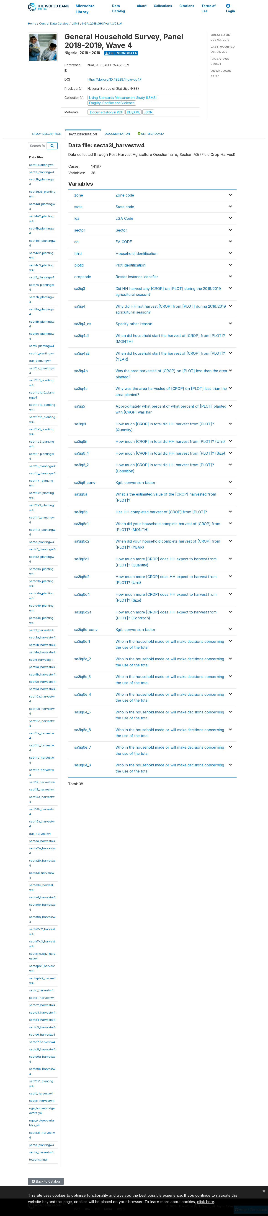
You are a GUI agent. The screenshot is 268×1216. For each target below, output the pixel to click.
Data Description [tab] (83, 134)
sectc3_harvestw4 (42, 1012)
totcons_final (38, 1159)
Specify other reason (134, 323)
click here (205, 1201)
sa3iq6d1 (81, 559)
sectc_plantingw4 (41, 542)
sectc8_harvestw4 (42, 1049)
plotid (79, 265)
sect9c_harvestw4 (42, 681)
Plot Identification (130, 265)
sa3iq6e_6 (82, 730)
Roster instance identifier (137, 276)
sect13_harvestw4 (42, 789)
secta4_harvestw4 (42, 897)
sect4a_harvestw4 (42, 652)
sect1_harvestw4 (41, 1093)
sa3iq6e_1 (82, 641)
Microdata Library (84, 9)
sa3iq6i (80, 424)
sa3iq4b (81, 371)
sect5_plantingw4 (41, 277)
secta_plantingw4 (41, 1145)
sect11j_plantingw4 (42, 473)
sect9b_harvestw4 (42, 674)
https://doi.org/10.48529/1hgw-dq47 (115, 79)
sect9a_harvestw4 (42, 667)
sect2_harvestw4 (41, 630)
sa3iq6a (80, 494)
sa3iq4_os (82, 323)
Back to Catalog (46, 1181)
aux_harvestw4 (40, 833)
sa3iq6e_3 (82, 676)
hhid (78, 253)
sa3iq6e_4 (82, 694)
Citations (186, 6)
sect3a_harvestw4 (42, 637)
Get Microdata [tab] (151, 133)
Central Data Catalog (54, 23)
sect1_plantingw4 (41, 165)
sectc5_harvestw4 (42, 1027)
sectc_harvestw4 (41, 990)
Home (32, 23)
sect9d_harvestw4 (42, 689)
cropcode (82, 276)
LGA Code (124, 218)
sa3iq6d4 (82, 594)
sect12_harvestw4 (42, 782)
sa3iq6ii (80, 441)
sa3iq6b (81, 512)
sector (79, 230)
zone (78, 195)
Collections (163, 6)
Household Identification (136, 253)
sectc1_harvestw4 (42, 997)
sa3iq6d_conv (86, 629)
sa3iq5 (79, 406)
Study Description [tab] (46, 133)
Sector (121, 230)
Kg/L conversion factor (135, 482)
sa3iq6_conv (84, 482)
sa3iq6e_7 (82, 747)
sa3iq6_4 (81, 453)
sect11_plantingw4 (42, 353)
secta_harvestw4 (41, 1152)
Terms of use (208, 8)
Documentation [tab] (117, 133)
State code (125, 206)
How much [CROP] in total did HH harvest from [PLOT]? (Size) (170, 453)
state (78, 206)
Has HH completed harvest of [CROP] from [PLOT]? (161, 512)
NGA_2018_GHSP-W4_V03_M (102, 23)
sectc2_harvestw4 (42, 1005)
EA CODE (124, 241)
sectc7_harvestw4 (42, 1042)
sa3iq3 (79, 288)
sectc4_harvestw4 (42, 1020)
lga (76, 218)
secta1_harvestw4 (41, 1100)
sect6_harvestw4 (41, 659)
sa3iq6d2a (82, 612)
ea (76, 241)
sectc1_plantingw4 (42, 549)
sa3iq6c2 (81, 541)
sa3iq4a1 (81, 335)
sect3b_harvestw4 (42, 645)
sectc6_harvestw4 (42, 1034)
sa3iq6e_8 (82, 765)
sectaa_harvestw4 (42, 841)
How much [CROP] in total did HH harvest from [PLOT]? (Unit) (170, 441)
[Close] (264, 1191)
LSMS (75, 23)
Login (230, 8)
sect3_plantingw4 (41, 172)
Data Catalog (118, 8)
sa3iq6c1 (81, 523)
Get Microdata (121, 53)
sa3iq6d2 (81, 576)
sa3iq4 (79, 306)
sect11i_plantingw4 (42, 466)
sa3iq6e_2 (82, 659)
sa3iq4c (81, 388)
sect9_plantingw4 (41, 346)
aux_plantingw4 (40, 360)
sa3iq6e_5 (82, 712)
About (142, 6)
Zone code (125, 195)
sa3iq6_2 (81, 465)
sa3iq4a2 (82, 353)
